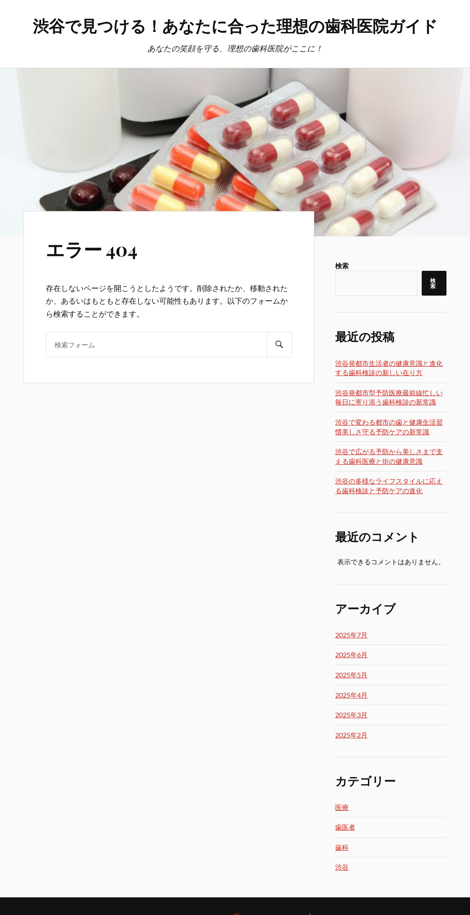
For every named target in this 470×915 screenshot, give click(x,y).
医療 (342, 807)
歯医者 (345, 827)
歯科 (342, 847)
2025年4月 (351, 695)
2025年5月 (351, 675)
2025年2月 (351, 735)
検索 (342, 266)
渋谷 (342, 867)
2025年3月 (351, 715)
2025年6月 (351, 654)
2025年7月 (351, 635)
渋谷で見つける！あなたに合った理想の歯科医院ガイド (235, 25)
